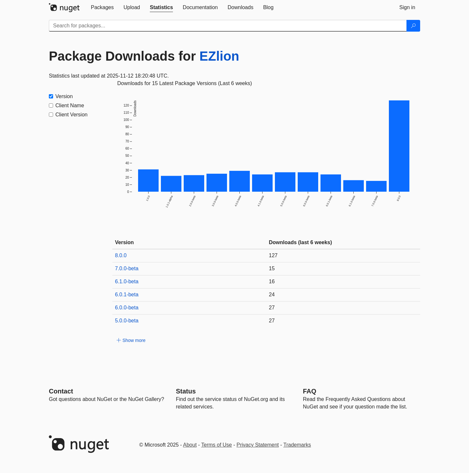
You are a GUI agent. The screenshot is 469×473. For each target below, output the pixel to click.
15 (272, 268)
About (190, 445)
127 (273, 255)
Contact (61, 391)
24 (272, 294)
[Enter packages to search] (228, 26)
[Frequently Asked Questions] (309, 391)
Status (186, 391)
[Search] (413, 26)
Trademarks (297, 445)
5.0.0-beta (126, 320)
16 (272, 281)
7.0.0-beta (126, 268)
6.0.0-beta (126, 307)
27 (272, 307)
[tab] (102, 7)
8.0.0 (121, 255)
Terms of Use (216, 445)
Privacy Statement (257, 445)
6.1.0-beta (126, 281)
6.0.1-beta (126, 294)
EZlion (219, 56)
